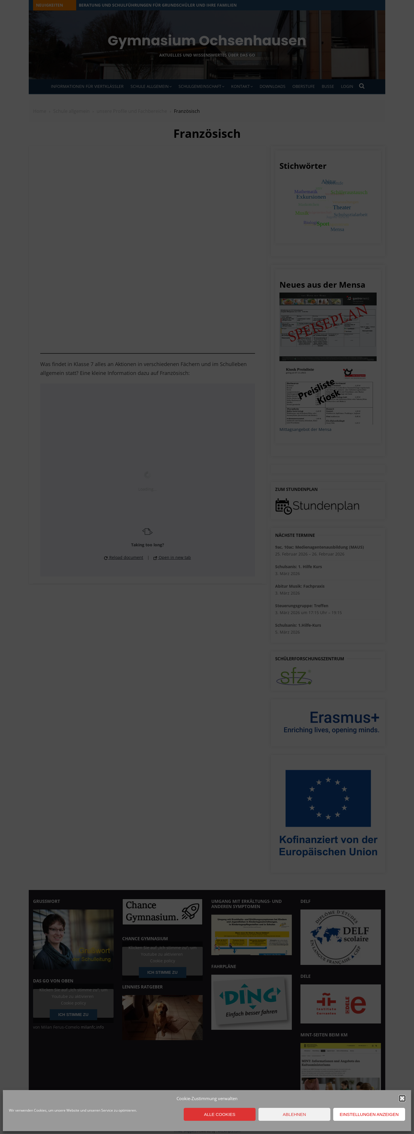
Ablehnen (294, 1114)
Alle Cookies (219, 1114)
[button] (402, 1098)
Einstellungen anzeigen (369, 1114)
